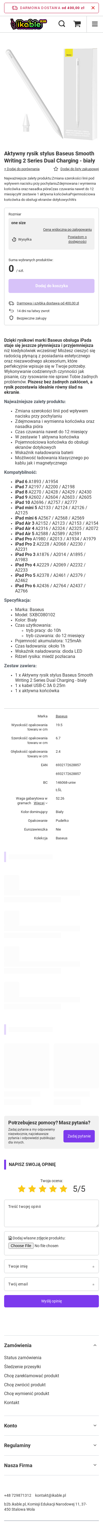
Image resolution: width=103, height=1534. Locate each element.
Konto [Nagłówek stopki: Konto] (10, 1425)
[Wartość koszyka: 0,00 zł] (77, 24)
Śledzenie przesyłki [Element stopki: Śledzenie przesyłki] (22, 1366)
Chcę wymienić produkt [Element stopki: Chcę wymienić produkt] (26, 1393)
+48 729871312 (17, 1495)
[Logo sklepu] (28, 24)
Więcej (39, 803)
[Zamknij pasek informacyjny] (92, 8)
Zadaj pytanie (79, 1136)
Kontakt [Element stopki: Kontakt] (11, 1402)
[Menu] (95, 24)
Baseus (62, 716)
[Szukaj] (62, 24)
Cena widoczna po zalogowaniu (67, 229)
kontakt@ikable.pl (50, 1495)
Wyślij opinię (51, 1301)
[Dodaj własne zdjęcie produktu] (46, 1246)
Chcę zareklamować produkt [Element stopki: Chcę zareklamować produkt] (31, 1375)
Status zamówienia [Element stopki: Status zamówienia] (22, 1357)
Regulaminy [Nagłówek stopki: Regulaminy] (17, 1445)
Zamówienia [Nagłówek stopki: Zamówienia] (18, 1345)
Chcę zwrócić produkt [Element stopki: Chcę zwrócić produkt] (25, 1384)
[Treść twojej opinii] (51, 1213)
